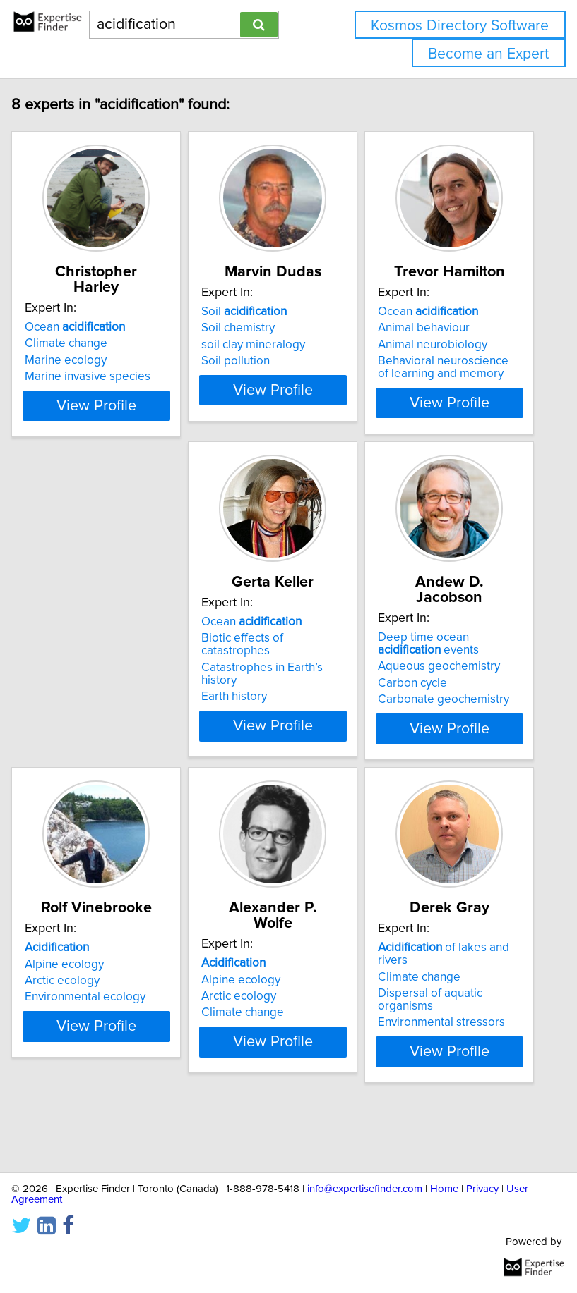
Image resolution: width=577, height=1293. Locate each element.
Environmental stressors (277, 1078)
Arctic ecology (428, 698)
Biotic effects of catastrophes (78, 688)
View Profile (108, 431)
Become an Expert (488, 54)
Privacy (482, 1189)
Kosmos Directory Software (460, 25)
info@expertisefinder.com (364, 1189)
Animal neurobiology (445, 360)
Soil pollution (248, 376)
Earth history (70, 740)
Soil (256, 327)
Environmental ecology (451, 715)
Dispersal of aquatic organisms (266, 1056)
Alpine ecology (430, 681)
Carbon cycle (248, 711)
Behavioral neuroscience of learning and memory (456, 383)
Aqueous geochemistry (275, 694)
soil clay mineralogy (266, 360)
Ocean (87, 327)
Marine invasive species (100, 376)
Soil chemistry (250, 343)
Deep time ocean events (264, 672)
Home (444, 1189)
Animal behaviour (436, 343)
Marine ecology (78, 360)
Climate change (78, 343)
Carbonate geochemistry (279, 727)
